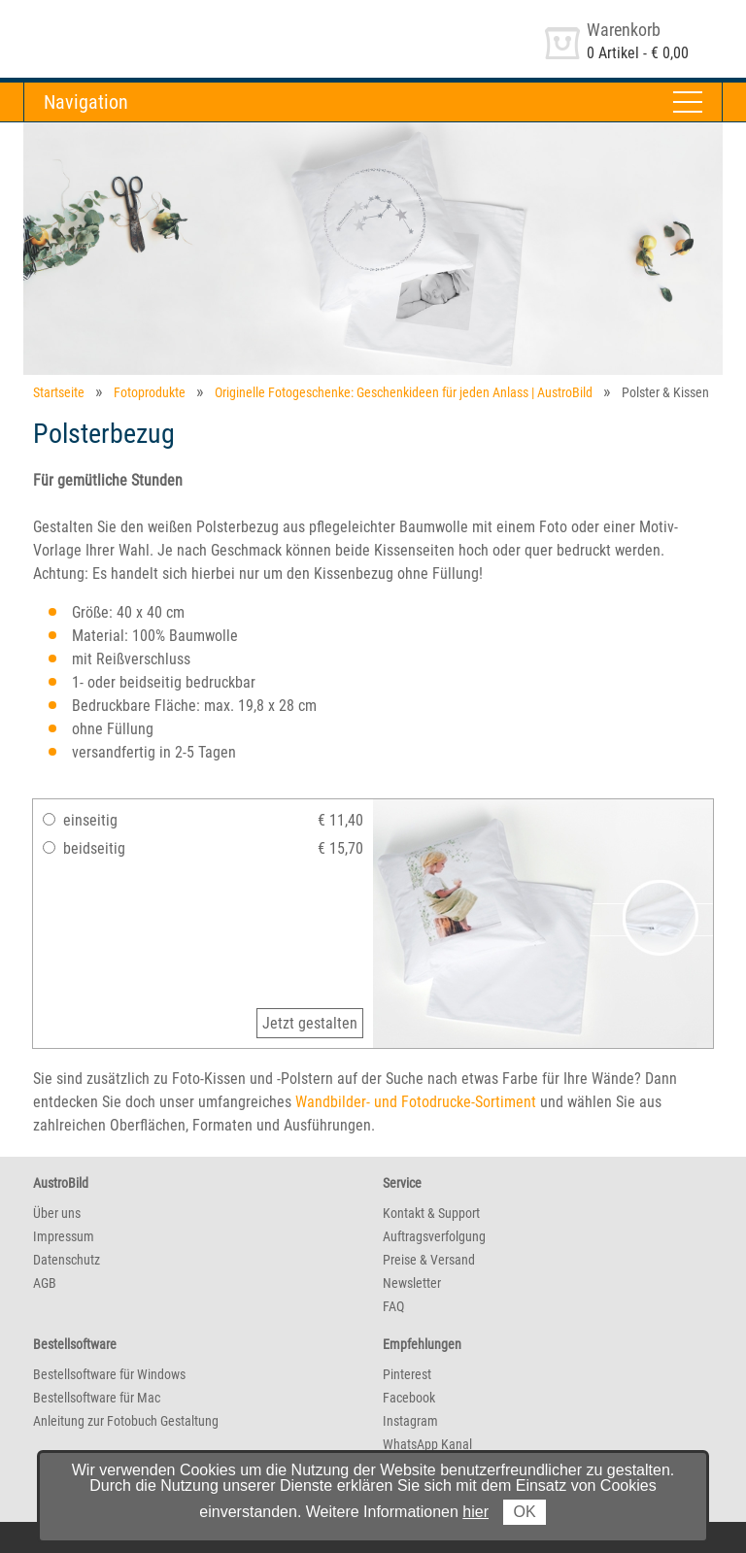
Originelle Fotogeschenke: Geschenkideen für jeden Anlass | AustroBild (404, 392)
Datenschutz (66, 1259)
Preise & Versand (429, 1259)
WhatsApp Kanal (427, 1444)
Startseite (59, 392)
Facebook (409, 1397)
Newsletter (412, 1283)
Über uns (57, 1213)
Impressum (63, 1236)
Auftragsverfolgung (434, 1236)
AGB (44, 1283)
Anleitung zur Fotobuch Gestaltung (126, 1421)
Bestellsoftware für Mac (96, 1397)
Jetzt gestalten (309, 1023)
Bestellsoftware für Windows (109, 1374)
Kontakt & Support (431, 1213)
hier (475, 1511)
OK (524, 1511)
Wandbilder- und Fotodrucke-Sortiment (415, 1102)
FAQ (393, 1306)
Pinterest (407, 1374)
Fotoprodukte (150, 392)
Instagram (410, 1421)
